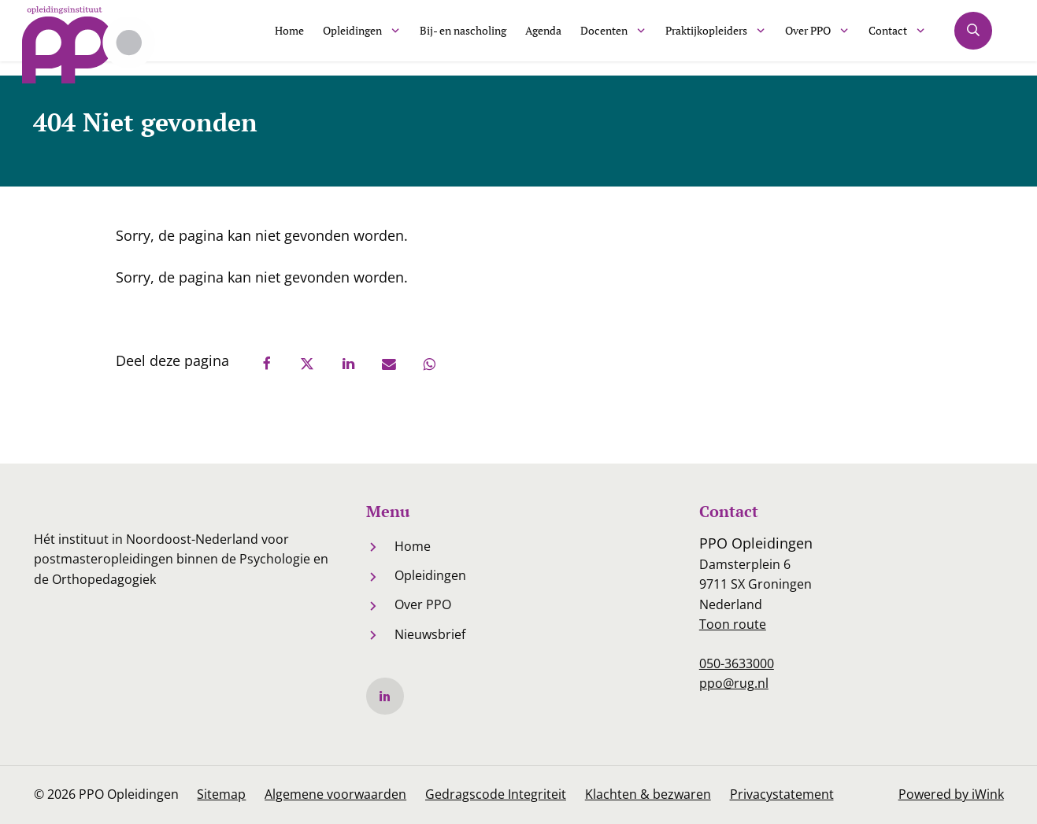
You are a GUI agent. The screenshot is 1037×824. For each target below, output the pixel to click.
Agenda (516, 37)
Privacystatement (783, 795)
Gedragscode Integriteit (496, 795)
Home (230, 37)
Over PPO (809, 37)
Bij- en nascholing (425, 37)
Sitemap (222, 795)
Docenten (583, 37)
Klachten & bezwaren (649, 795)
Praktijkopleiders (696, 37)
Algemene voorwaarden (336, 795)
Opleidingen (301, 37)
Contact (897, 37)
